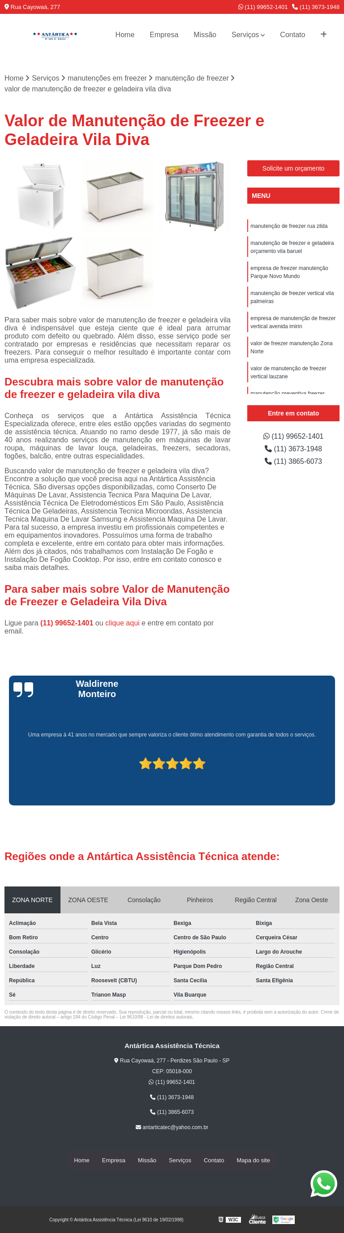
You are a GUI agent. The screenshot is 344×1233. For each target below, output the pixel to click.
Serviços (245, 35)
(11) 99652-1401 (263, 7)
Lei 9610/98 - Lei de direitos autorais (156, 1017)
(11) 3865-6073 (293, 461)
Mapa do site (253, 1160)
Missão (205, 35)
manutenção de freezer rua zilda (288, 226)
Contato (292, 35)
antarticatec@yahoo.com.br (172, 1127)
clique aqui (122, 623)
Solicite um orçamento (293, 168)
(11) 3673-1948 (316, 7)
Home (125, 35)
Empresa (164, 35)
